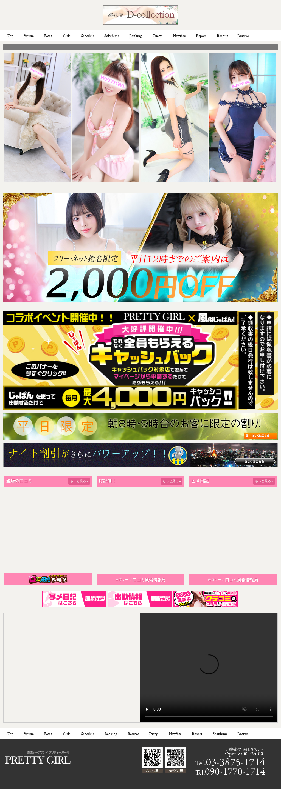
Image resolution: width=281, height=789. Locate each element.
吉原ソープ (123, 580)
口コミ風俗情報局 (149, 580)
